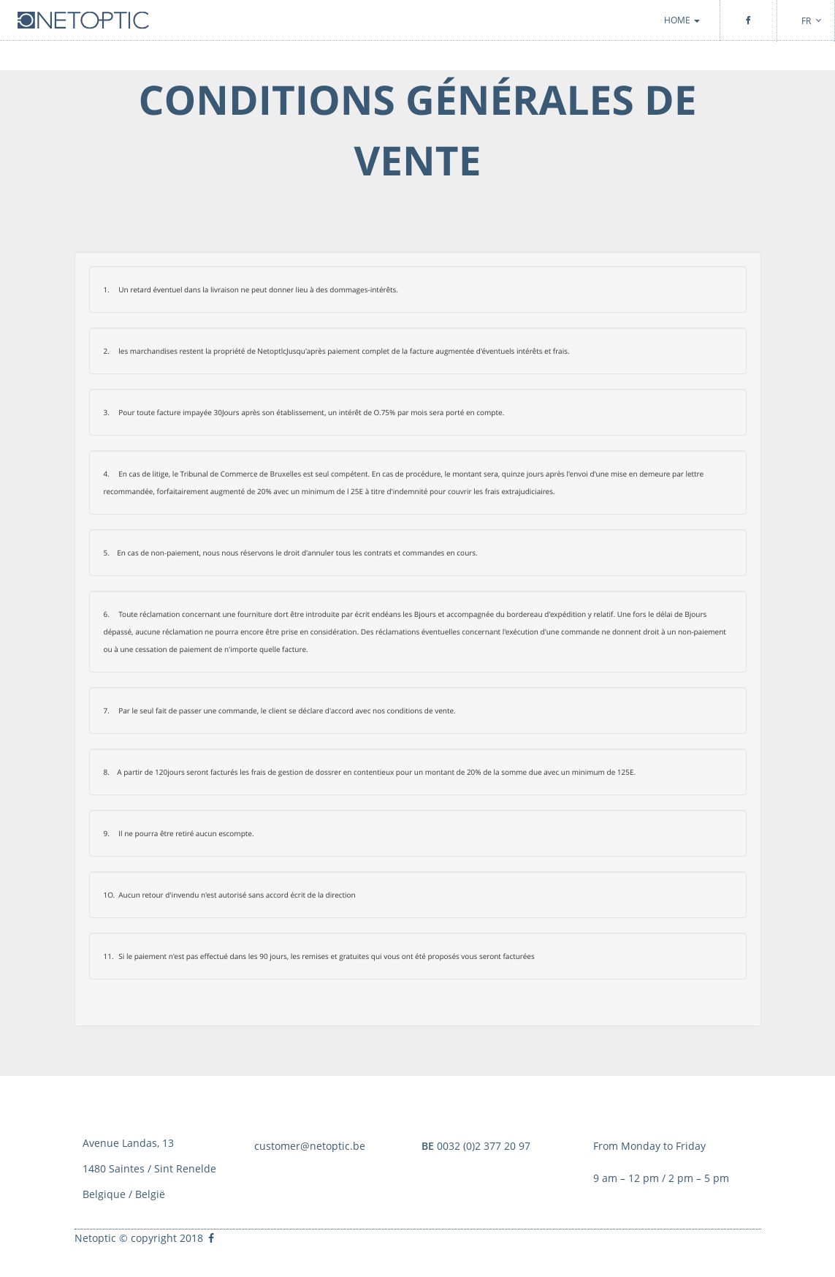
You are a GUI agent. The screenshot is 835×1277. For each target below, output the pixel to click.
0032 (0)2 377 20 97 (476, 1146)
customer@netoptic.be (309, 1146)
